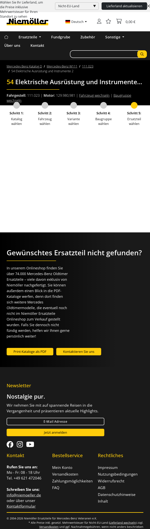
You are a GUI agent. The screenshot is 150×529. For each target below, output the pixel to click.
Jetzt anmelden (55, 432)
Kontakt (37, 45)
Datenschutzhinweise (117, 494)
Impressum (108, 467)
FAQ (55, 487)
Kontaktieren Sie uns (78, 351)
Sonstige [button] (113, 37)
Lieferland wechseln (123, 522)
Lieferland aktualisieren (124, 6)
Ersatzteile (28, 37)
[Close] (148, 6)
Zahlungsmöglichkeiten (72, 481)
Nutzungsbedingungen (118, 474)
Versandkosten (65, 474)
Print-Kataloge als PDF (29, 351)
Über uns (12, 45)
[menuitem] (24, 66)
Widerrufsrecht (111, 481)
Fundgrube (60, 37)
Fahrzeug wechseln (94, 95)
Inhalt (103, 501)
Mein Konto (62, 467)
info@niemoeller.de (24, 495)
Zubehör (87, 37)
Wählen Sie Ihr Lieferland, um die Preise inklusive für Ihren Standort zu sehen (21, 9)
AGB (101, 487)
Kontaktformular (21, 506)
